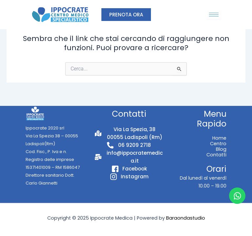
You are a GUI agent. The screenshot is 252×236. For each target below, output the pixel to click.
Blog (221, 149)
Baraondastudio (185, 218)
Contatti (216, 154)
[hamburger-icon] (213, 14)
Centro (218, 143)
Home (219, 138)
